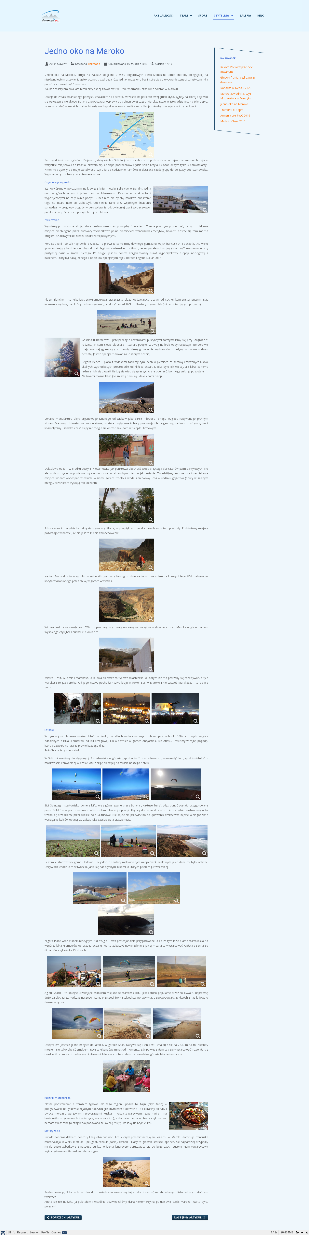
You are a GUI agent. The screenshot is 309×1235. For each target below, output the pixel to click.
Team (184, 15)
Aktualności (163, 15)
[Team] (191, 15)
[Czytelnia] (232, 15)
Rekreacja (94, 64)
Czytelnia (221, 15)
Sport (203, 15)
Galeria (245, 15)
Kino (260, 15)
